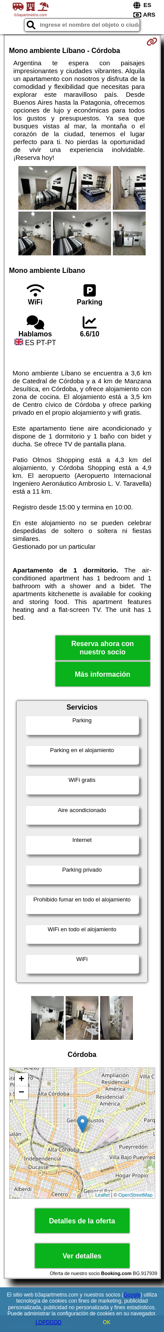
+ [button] (21, 1079)
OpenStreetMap (136, 1195)
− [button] (21, 1092)
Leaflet (102, 1195)
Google (132, 1295)
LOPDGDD (48, 1322)
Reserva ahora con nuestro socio (102, 648)
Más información (102, 674)
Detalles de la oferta (82, 1221)
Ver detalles (82, 1256)
